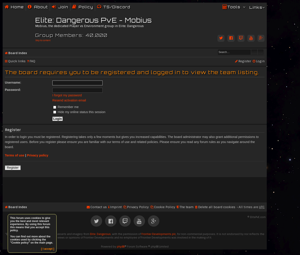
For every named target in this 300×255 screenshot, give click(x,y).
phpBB (121, 246)
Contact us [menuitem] (98, 207)
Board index (17, 53)
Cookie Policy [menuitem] (164, 207)
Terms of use (14, 155)
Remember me (66, 107)
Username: (13, 82)
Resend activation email (69, 100)
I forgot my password (67, 95)
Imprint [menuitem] (116, 207)
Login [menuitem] (260, 61)
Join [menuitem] (63, 7)
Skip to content (42, 40)
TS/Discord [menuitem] (116, 7)
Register (13, 167)
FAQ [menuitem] (32, 61)
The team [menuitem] (186, 207)
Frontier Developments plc (159, 234)
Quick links (17, 61)
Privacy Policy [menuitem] (138, 207)
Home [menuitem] (17, 7)
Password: (13, 90)
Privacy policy (37, 155)
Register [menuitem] (244, 61)
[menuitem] (38, 7)
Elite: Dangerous (100, 234)
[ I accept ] (47, 248)
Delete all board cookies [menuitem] (216, 207)
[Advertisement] (135, 188)
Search (254, 52)
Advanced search (260, 52)
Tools (233, 7)
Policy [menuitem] (86, 7)
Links (255, 7)
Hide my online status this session (79, 112)
